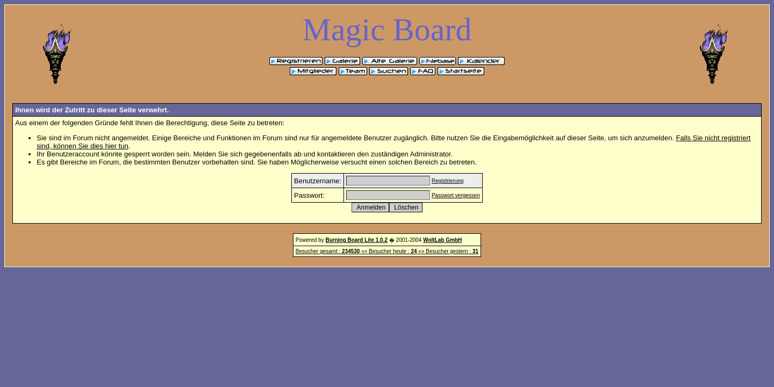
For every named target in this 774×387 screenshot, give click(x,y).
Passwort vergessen (456, 195)
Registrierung (447, 181)
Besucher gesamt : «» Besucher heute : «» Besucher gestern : (387, 251)
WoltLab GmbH (442, 240)
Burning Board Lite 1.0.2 (356, 240)
